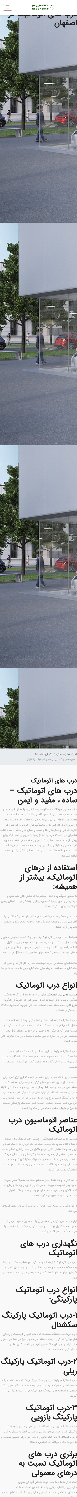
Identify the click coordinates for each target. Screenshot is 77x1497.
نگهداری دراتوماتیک (43, 754)
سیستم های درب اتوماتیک (62, 994)
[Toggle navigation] (7, 7)
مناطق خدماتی (63, 754)
